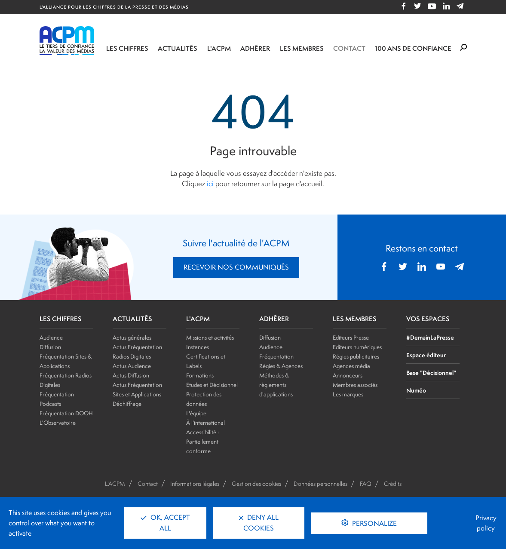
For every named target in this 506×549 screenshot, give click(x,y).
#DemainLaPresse (430, 337)
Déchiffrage (127, 404)
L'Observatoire (58, 422)
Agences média (351, 366)
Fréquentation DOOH (66, 413)
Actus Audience (132, 366)
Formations (200, 375)
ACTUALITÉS (132, 319)
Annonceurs (347, 375)
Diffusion (50, 347)
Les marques (348, 394)
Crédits (393, 484)
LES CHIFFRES (61, 319)
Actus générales (132, 337)
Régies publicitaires (356, 356)
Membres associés (355, 385)
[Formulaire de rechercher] (463, 48)
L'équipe (196, 413)
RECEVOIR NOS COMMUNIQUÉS (236, 267)
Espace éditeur (426, 355)
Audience (51, 337)
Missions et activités (210, 337)
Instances (197, 347)
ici (210, 183)
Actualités (177, 48)
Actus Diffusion (131, 375)
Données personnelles (320, 484)
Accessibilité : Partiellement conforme (202, 441)
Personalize (373, 523)
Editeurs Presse (351, 337)
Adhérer (255, 48)
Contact (349, 48)
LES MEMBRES (355, 319)
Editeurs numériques (357, 347)
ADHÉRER (274, 319)
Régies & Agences (281, 366)
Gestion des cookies (256, 484)
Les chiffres (127, 48)
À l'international (205, 422)
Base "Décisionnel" (431, 372)
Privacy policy (486, 523)
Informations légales (194, 484)
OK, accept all (165, 523)
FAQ (365, 484)
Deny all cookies (259, 523)
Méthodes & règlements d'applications (276, 384)
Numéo (416, 390)
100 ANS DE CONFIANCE (413, 48)
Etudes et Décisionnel (212, 385)
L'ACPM (219, 48)
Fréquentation (276, 356)
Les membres (302, 48)
